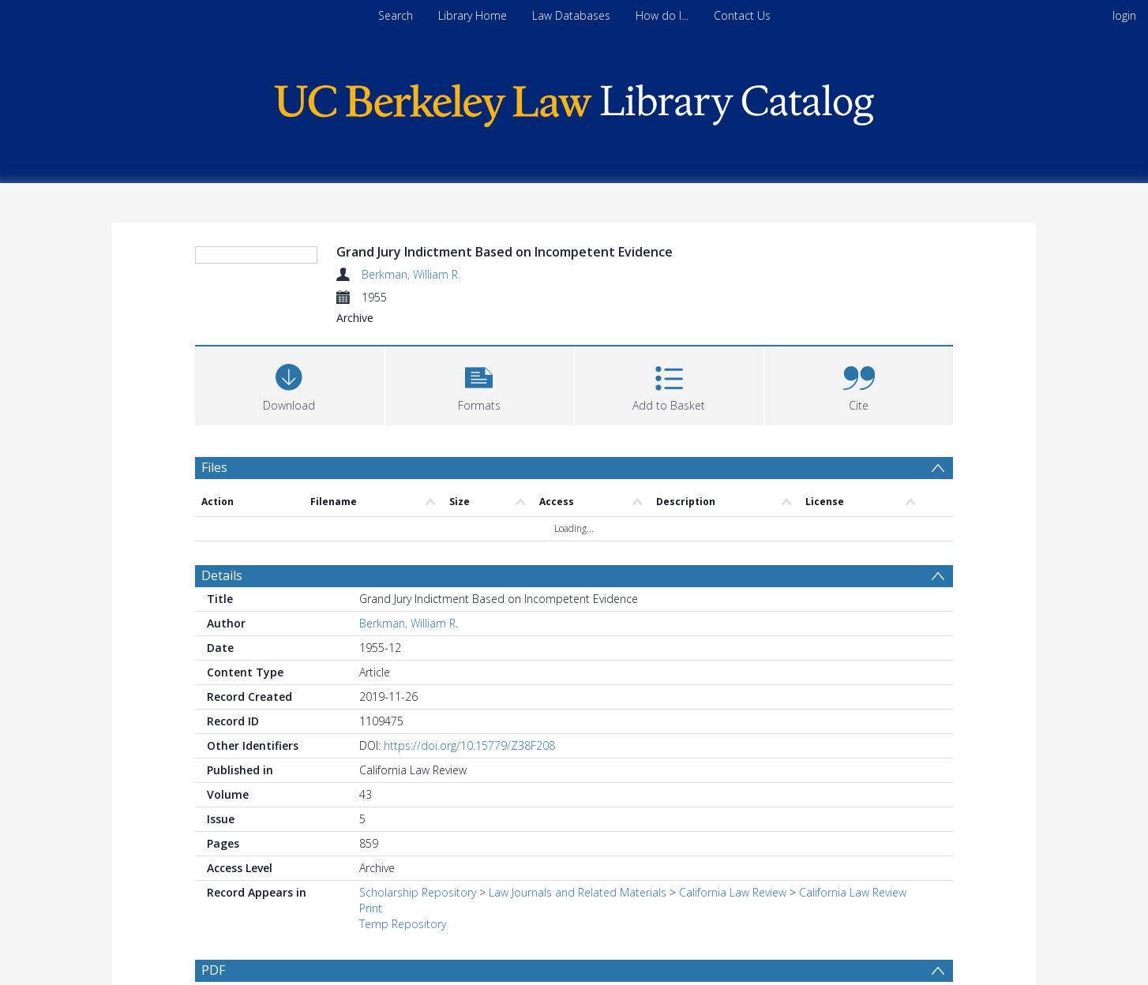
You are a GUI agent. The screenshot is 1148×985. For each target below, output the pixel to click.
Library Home (472, 15)
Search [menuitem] (395, 15)
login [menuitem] (1124, 15)
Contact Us (742, 15)
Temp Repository (402, 923)
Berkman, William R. (411, 274)
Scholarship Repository (417, 892)
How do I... (662, 15)
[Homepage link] (574, 101)
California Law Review (732, 892)
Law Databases (571, 15)
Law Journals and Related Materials (577, 892)
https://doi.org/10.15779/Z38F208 (469, 745)
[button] (479, 383)
